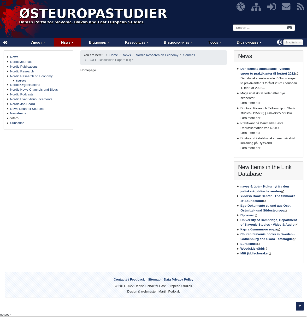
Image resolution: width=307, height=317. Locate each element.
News (14, 57)
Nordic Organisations (25, 85)
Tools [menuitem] (213, 42)
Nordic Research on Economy (31, 76)
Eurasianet (248, 244)
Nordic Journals (21, 62)
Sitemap (154, 279)
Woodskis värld (252, 248)
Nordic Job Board (22, 104)
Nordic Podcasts (21, 94)
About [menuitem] (36, 42)
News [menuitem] (66, 42)
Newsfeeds (18, 113)
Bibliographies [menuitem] (176, 42)
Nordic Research (22, 71)
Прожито (247, 215)
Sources (21, 80)
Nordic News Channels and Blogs (34, 89)
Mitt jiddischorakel (254, 253)
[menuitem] (5, 42)
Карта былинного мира (258, 229)
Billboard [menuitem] (97, 42)
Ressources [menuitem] (135, 42)
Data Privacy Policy (178, 279)
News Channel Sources (26, 109)
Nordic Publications (23, 66)
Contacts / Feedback (129, 279)
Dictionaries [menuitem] (247, 42)
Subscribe (17, 123)
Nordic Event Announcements (31, 99)
